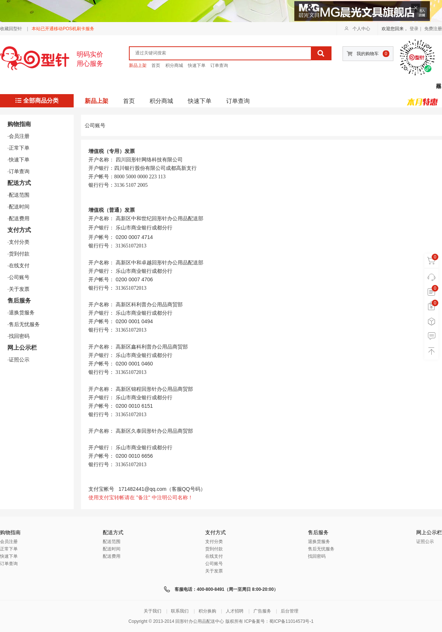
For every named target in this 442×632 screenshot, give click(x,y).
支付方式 (19, 230)
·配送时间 (18, 207)
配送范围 (111, 541)
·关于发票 (18, 289)
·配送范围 (18, 195)
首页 (155, 65)
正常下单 (9, 548)
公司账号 (214, 563)
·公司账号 (18, 277)
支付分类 (214, 541)
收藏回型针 (11, 28)
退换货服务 (319, 541)
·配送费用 (18, 218)
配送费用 (111, 556)
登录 (414, 28)
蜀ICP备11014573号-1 (291, 621)
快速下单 (197, 65)
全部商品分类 (37, 100)
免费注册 (433, 28)
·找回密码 (18, 336)
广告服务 (262, 611)
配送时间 (111, 548)
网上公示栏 (22, 347)
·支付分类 (18, 242)
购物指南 (19, 124)
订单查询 (219, 65)
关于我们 (152, 611)
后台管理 (289, 611)
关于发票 (214, 571)
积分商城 (174, 65)
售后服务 (19, 300)
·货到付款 (18, 254)
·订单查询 (18, 171)
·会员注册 (18, 136)
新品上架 (138, 65)
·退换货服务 (21, 312)
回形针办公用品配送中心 (199, 621)
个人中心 (357, 28)
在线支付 (214, 556)
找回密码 (317, 556)
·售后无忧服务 (23, 324)
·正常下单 (18, 148)
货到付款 (214, 548)
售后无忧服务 (321, 548)
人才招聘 (234, 611)
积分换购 (207, 611)
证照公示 (425, 541)
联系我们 (180, 611)
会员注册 (9, 541)
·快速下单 (18, 160)
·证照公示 (18, 360)
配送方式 (19, 183)
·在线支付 (18, 265)
